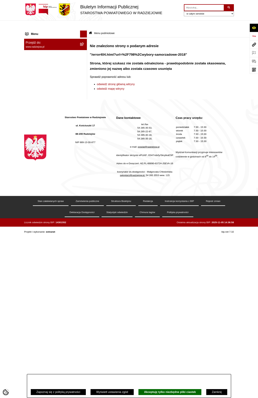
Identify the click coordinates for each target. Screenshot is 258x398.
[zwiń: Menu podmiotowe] (84, 32)
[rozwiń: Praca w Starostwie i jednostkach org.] (84, 129)
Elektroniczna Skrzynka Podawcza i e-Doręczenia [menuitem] (49, 155)
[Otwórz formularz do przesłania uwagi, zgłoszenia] (254, 61)
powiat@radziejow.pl (148, 312)
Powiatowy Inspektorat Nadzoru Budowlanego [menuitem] (45, 144)
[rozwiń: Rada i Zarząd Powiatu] (84, 50)
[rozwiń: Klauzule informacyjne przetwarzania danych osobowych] (84, 117)
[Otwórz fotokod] (254, 69)
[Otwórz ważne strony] (254, 53)
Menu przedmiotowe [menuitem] (38, 96)
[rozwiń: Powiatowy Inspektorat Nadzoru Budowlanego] (84, 142)
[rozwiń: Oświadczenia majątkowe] (84, 78)
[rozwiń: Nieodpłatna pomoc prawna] (84, 205)
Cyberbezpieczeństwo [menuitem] (39, 240)
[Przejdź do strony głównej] (93, 9)
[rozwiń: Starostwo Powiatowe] (84, 59)
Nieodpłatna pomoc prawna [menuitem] (43, 205)
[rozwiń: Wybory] (84, 191)
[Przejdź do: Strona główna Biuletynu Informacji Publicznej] (90, 24)
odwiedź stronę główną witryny (116, 75)
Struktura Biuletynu (121, 367)
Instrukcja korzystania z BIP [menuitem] (43, 110)
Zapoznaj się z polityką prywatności (58, 391)
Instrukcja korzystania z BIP (179, 367)
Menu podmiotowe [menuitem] (37, 32)
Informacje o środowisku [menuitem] (41, 135)
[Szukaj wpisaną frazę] (229, 7)
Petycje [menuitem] (30, 212)
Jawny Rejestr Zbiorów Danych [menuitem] (45, 233)
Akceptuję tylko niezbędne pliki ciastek (170, 391)
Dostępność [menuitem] (33, 247)
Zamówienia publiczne (87, 367)
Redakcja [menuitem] (31, 103)
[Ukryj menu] (83, 25)
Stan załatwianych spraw (51, 367)
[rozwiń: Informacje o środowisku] (84, 135)
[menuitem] (55, 41)
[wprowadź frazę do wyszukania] (204, 7)
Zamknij (217, 391)
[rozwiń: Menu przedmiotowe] (84, 96)
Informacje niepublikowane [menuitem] (42, 226)
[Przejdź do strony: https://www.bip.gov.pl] (254, 36)
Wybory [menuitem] (30, 191)
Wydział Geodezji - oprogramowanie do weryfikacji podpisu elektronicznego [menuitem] (50, 167)
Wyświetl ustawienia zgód (112, 391)
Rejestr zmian (213, 367)
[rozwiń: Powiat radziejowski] (84, 41)
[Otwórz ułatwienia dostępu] (254, 28)
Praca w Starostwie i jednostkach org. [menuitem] (49, 128)
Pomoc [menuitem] (30, 219)
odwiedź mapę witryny (110, 79)
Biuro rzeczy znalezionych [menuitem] (42, 198)
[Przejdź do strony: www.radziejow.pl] (254, 44)
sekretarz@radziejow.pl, (132, 341)
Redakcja (148, 367)
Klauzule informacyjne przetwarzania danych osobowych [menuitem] (48, 119)
